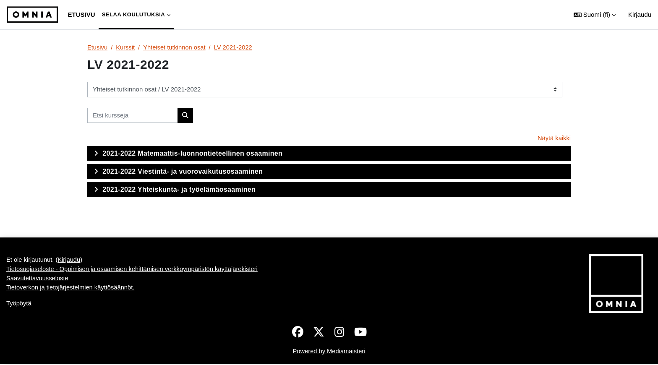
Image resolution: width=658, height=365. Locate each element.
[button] (594, 14)
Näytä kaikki (554, 138)
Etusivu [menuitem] (81, 14)
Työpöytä (19, 304)
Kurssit (126, 47)
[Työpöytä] (32, 14)
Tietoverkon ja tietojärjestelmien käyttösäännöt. (71, 288)
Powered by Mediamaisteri (329, 351)
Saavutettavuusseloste (38, 278)
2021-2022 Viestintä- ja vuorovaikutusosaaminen (182, 171)
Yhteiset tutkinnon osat (176, 47)
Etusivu (97, 47)
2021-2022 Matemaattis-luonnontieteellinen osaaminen (192, 153)
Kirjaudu (639, 14)
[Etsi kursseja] (132, 115)
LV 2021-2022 (235, 47)
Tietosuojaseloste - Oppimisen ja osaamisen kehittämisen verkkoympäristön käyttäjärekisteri (134, 269)
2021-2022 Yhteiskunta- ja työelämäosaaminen (179, 189)
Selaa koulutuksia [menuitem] (133, 14)
